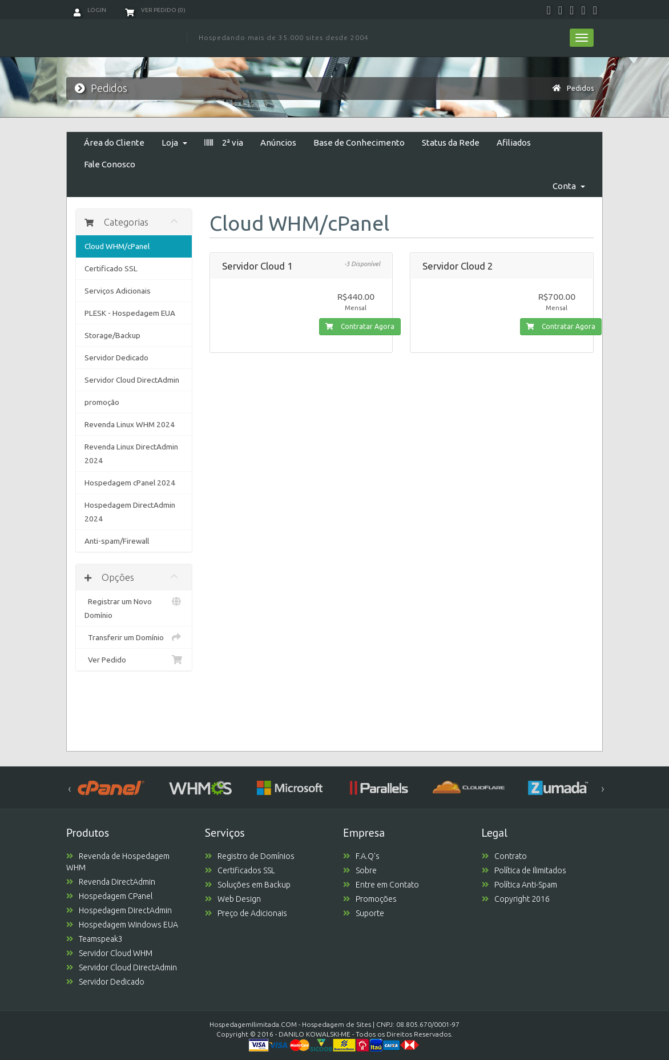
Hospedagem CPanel (109, 896)
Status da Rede (450, 142)
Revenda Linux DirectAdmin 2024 (131, 453)
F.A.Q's (361, 856)
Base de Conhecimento (359, 142)
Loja (174, 142)
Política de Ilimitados (524, 870)
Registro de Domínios (250, 856)
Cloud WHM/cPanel (117, 246)
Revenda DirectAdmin (110, 881)
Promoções (370, 899)
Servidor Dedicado (116, 357)
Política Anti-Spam (519, 884)
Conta (569, 186)
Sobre (360, 870)
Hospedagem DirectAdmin (119, 910)
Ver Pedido (133, 659)
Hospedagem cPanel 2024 (129, 482)
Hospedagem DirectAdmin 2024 (129, 511)
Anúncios (278, 142)
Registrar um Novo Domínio (133, 607)
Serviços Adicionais (117, 290)
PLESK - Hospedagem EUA (129, 313)
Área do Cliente (114, 142)
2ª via (223, 142)
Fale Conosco (109, 164)
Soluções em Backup (248, 884)
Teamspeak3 (94, 938)
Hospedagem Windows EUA (122, 924)
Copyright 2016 (516, 899)
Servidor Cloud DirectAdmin (131, 379)
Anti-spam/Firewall (116, 540)
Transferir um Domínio (133, 637)
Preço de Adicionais (246, 913)
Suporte (363, 913)
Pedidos (580, 88)
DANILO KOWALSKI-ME (314, 1034)
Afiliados (514, 142)
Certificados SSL (240, 870)
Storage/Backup (112, 335)
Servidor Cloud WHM (109, 953)
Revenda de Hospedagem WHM (118, 862)
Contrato (504, 856)
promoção (101, 402)
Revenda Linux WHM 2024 (129, 424)
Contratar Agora (359, 326)
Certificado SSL (111, 268)
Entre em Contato (381, 884)
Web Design (233, 899)
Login (90, 10)
